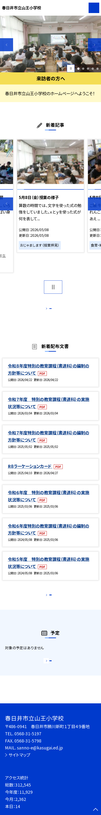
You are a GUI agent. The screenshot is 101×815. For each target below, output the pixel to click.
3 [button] (88, 68)
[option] (50, 44)
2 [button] (83, 68)
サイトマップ (19, 755)
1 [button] (78, 68)
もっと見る (48, 310)
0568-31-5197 (27, 734)
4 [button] (92, 68)
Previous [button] (6, 44)
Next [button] (94, 44)
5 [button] (97, 68)
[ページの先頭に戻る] (95, 810)
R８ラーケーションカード (30, 472)
